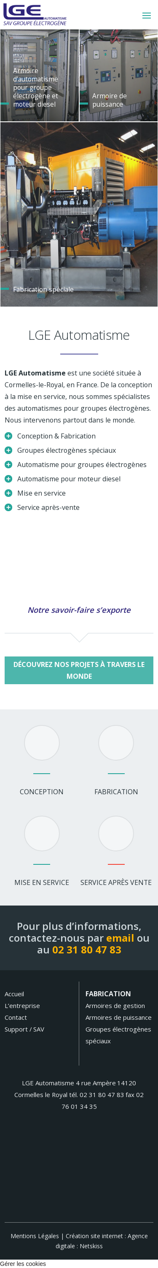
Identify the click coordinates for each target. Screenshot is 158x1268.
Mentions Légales (35, 1236)
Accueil (14, 994)
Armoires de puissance (119, 1017)
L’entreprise (22, 1005)
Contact (16, 1017)
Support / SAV (24, 1029)
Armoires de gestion (115, 1005)
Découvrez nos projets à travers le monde (79, 670)
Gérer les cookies (23, 1263)
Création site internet (94, 1236)
